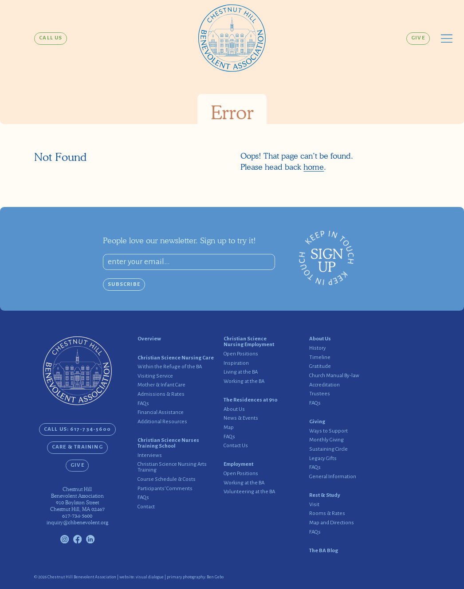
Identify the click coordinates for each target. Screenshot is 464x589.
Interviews (150, 455)
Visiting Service (155, 376)
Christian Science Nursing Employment (249, 341)
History (317, 348)
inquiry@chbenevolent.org (77, 522)
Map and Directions (331, 523)
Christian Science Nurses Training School (168, 443)
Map (229, 427)
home (313, 167)
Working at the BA (244, 381)
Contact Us (236, 446)
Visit (314, 504)
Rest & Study (324, 495)
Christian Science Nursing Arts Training (172, 467)
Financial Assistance (161, 412)
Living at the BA (241, 372)
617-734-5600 (77, 516)
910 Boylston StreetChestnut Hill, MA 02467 (77, 505)
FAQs (143, 403)
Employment (238, 464)
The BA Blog (323, 551)
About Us (234, 409)
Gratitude (320, 366)
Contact (146, 507)
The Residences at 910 (251, 400)
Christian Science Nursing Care (176, 358)
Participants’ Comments (165, 488)
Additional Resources (162, 422)
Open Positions (241, 354)
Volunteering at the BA (249, 492)
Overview (149, 339)
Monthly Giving (326, 440)
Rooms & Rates (327, 513)
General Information (332, 477)
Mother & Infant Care (161, 385)
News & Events (241, 418)
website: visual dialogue (141, 577)
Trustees (319, 394)
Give (418, 38)
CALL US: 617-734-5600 (77, 429)
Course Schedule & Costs (167, 479)
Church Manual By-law (334, 375)
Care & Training (77, 447)
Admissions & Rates (161, 394)
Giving (317, 422)
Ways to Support (328, 431)
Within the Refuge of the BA (170, 367)
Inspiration (236, 363)
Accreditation (324, 385)
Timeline (319, 357)
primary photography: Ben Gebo (195, 577)
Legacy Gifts (323, 458)
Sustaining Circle (328, 449)
